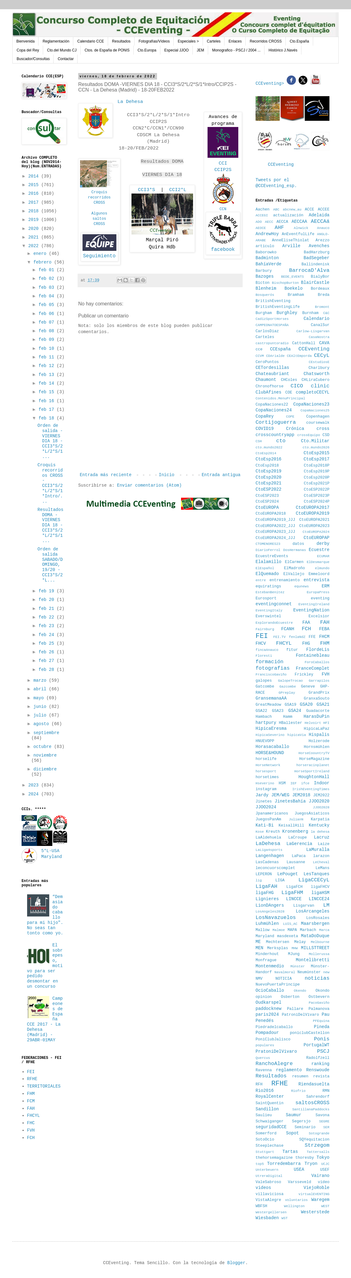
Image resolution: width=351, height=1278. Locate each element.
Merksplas (277, 948)
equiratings (268, 586)
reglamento (289, 1070)
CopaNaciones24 (274, 410)
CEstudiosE (319, 362)
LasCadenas (267, 862)
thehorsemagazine (274, 1158)
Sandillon (267, 1109)
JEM (200, 50)
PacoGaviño (319, 1003)
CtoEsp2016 (268, 459)
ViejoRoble (316, 1187)
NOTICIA (284, 979)
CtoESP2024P (316, 502)
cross (323, 428)
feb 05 (47, 304)
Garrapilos (319, 681)
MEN (259, 947)
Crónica (295, 428)
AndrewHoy (267, 233)
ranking (320, 1063)
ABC (276, 209)
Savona (322, 1115)
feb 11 (47, 357)
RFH (259, 1084)
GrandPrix (319, 693)
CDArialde (275, 356)
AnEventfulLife (298, 234)
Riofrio (298, 1091)
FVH (31, 1130)
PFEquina (321, 1021)
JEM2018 (301, 795)
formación (270, 662)
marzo (41, 680)
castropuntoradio (272, 343)
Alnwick (301, 228)
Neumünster (309, 972)
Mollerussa (319, 954)
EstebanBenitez (270, 592)
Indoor (321, 783)
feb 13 (47, 374)
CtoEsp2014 (266, 453)
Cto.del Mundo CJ (62, 50)
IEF (293, 783)
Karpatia (320, 819)
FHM (31, 1093)
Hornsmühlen (316, 747)
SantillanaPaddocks (310, 1109)
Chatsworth (316, 373)
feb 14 (47, 383)
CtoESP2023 (267, 496)
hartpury (266, 722)
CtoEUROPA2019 (312, 513)
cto (280, 441)
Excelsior (319, 616)
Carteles (214, 41)
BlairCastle (315, 282)
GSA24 (294, 710)
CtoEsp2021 (268, 483)
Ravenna (264, 1070)
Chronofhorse (270, 386)
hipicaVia (296, 735)
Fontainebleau (312, 655)
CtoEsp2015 (316, 453)
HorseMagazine (314, 759)
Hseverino (265, 783)
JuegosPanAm (268, 819)
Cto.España (299, 41)
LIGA (279, 880)
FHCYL (33, 1115)
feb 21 (47, 608)
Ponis (321, 1039)
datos (298, 544)
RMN (325, 1091)
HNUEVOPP (265, 741)
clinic (320, 386)
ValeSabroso (268, 1182)
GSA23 (278, 711)
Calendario (316, 318)
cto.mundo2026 (316, 447)
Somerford (266, 1133)
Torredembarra (284, 1163)
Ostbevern (319, 997)
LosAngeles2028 (270, 911)
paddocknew (268, 1008)
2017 (34, 202)
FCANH (287, 629)
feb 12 (47, 365)
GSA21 (323, 704)
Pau (325, 1014)
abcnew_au (292, 209)
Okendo (300, 991)
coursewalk (317, 423)
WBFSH (261, 1206)
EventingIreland (313, 604)
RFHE (32, 1078)
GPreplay (287, 693)
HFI (326, 723)
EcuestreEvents (272, 556)
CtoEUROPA (267, 507)
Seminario (305, 1127)
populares (265, 1045)
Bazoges (265, 276)
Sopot (292, 1133)
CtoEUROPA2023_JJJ (275, 532)
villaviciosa (270, 1194)
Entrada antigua (221, 474)
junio (41, 706)
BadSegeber (316, 257)
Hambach (264, 717)
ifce (305, 783)
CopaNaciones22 (272, 404)
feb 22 (47, 617)
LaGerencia (299, 843)
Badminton (267, 257)
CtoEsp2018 (267, 465)
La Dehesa (130, 101)
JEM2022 (321, 795)
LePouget (287, 874)
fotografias (273, 668)
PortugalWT (316, 1045)
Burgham (264, 313)
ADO (259, 222)
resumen (300, 1076)
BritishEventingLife (278, 307)
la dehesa (320, 832)
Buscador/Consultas (33, 59)
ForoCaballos (317, 662)
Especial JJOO (176, 50)
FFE (312, 637)
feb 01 (47, 269)
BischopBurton (285, 283)
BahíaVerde (268, 264)
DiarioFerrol (268, 550)
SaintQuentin (270, 1103)
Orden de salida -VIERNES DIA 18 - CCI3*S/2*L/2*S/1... (50, 441)
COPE (290, 417)
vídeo (323, 1182)
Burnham (310, 313)
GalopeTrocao (290, 681)
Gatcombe (265, 686)
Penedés (265, 1020)
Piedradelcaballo (274, 1027)
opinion (264, 997)
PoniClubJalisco (273, 1039)
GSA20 (306, 704)
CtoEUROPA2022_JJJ (275, 526)
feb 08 (47, 331)
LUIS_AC (290, 924)
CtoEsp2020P (316, 478)
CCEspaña (280, 349)
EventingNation (311, 610)
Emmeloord (319, 574)
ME (258, 941)
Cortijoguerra (276, 422)
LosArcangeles (312, 911)
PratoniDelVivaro (276, 1051)
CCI (223, 163)
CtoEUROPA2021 (314, 520)
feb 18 (47, 418)
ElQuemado (267, 573)
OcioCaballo (270, 990)
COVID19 (265, 428)
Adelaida (319, 215)
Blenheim (266, 288)
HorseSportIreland (311, 771)
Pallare (295, 1009)
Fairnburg (265, 629)
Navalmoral (284, 972)
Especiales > (188, 41)
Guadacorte (317, 711)
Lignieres (267, 898)
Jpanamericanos (272, 813)
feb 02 (47, 278)
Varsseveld (299, 1182)
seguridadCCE (271, 1127)
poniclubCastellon (309, 1033)
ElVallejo (293, 574)
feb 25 (47, 643)
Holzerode (319, 741)
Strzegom (317, 1145)
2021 (34, 237)
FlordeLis (317, 649)
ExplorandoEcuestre (274, 623)
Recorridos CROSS (266, 41)
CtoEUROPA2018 (271, 514)
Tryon (311, 1163)
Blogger (236, 1262)
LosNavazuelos (276, 918)
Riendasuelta (313, 1084)
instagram (266, 789)
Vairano (320, 1175)
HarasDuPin (316, 716)
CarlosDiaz (267, 331)
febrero (43, 262)
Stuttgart (265, 1152)
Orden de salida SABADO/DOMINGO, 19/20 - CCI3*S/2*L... (50, 565)
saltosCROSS (312, 1103)
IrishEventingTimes (310, 789)
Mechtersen (277, 942)
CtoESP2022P (316, 490)
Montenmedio (270, 966)
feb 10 (47, 348)
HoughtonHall (313, 776)
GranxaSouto (316, 698)
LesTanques (316, 874)
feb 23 (47, 625)
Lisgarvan (303, 906)
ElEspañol (265, 568)
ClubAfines (268, 392)
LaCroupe (297, 837)
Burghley (286, 312)
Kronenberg (295, 831)
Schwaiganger (270, 1121)
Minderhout (267, 954)
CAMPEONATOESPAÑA (272, 325)
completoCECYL (312, 392)
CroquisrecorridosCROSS (99, 197)
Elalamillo (268, 561)
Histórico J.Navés (282, 50)
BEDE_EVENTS (292, 277)
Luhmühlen (267, 923)
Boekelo (293, 288)
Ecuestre (319, 549)
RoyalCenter (270, 1096)
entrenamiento (284, 580)
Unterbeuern (267, 1170)
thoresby (304, 1158)
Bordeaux (320, 289)
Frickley (304, 674)
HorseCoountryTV (313, 753)
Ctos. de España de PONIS (107, 50)
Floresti (264, 656)
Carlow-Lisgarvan (313, 331)
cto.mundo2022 (269, 447)
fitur (292, 650)
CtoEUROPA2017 (312, 507)
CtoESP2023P (316, 496)
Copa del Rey (28, 50)
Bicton (262, 283)
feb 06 (47, 313)
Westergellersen (271, 1212)
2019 (34, 219)
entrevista (316, 580)
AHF (279, 228)
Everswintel (268, 616)
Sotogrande (319, 1133)
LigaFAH (266, 886)
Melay (300, 942)
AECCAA (299, 221)
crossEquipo (308, 435)
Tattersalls (318, 1152)
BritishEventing (273, 301)
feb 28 (47, 669)
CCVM (260, 356)
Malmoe (278, 930)
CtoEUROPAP (316, 537)
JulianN (296, 819)
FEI (31, 1071)
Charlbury (319, 368)
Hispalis (319, 734)
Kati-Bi (265, 825)
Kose (260, 832)
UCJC (325, 1164)
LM (326, 905)
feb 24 (47, 634)
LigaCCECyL (313, 880)
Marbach (308, 930)
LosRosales (317, 918)
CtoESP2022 (268, 489)
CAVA (324, 343)
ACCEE (323, 209)
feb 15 (47, 392)
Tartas (290, 1151)
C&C (326, 313)
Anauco (323, 228)
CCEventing (281, 164)
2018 (34, 211)
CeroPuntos (267, 362)
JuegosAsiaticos (312, 813)
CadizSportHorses (272, 319)
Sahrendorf (317, 1097)
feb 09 (47, 339)
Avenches (319, 245)
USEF (324, 1170)
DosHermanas (294, 550)
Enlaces (235, 41)
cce (259, 349)
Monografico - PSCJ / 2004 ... (236, 50)
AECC (269, 222)
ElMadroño (294, 568)
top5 (260, 1164)
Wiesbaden (267, 1217)
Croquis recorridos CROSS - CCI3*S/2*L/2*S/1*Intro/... (50, 483)
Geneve (308, 686)
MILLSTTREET (315, 947)
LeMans (322, 868)
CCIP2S (222, 170)
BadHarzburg (316, 252)
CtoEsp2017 (316, 459)
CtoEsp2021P (316, 483)
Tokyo (323, 1157)
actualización (288, 215)
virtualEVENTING (313, 1194)
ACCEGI (262, 215)
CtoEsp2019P (316, 471)
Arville (291, 245)
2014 (34, 176)
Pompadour (267, 1032)
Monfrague (266, 960)
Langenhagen (270, 855)
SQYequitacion (314, 1139)
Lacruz (321, 837)
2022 (34, 245)
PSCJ (323, 1051)
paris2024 (267, 1014)
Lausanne (296, 862)
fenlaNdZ (297, 637)
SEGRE (324, 1121)
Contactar (66, 59)
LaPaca (299, 856)
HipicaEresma (271, 728)
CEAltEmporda (299, 356)
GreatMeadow (268, 705)
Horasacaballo (272, 746)
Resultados (121, 41)
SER (326, 1127)
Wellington (294, 1206)
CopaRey (265, 416)
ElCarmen (294, 562)
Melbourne (320, 942)
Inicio (166, 474)
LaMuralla (317, 849)
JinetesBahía (290, 801)
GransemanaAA (271, 698)
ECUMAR (323, 556)
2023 (34, 785)
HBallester (290, 723)
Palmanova (319, 1009)
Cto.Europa (147, 50)
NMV (259, 979)
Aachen (262, 209)
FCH (31, 1137)
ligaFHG (265, 892)
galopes (264, 681)
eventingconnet (274, 604)
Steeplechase (270, 1146)
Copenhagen (317, 416)
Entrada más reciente (105, 474)
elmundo (322, 568)
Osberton (290, 997)
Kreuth (273, 832)
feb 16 (47, 400)
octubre (43, 746)
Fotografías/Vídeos (154, 41)
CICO (297, 386)
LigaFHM (292, 893)
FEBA (324, 629)
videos (263, 1187)
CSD (325, 435)
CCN (223, 209)
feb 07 (47, 322)
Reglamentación (55, 41)
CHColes (289, 380)
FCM (31, 1101)
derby (323, 543)
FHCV (261, 643)
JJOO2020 (319, 801)
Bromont (322, 307)
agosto (42, 723)
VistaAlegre (268, 1200)
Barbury (264, 271)
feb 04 (47, 296)
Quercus (263, 1058)
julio (41, 715)
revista (321, 1076)
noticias (317, 978)
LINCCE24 (319, 898)
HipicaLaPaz (316, 729)
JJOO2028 (321, 807)
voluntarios (296, 1200)
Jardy (262, 795)
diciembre (45, 769)
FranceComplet (312, 668)
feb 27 (47, 660)
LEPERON (264, 874)
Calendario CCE (90, 41)
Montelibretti (312, 959)
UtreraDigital (269, 1176)
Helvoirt (313, 723)
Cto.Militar (315, 441)
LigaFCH (294, 887)
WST (284, 1218)
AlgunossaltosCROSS (99, 218)
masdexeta (287, 936)
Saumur (293, 1115)
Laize (323, 844)
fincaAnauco (267, 650)
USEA (299, 1169)
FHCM (324, 636)
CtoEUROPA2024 (316, 532)
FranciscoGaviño (271, 674)
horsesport (266, 771)
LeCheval (321, 862)
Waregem (320, 1199)
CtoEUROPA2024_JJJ (275, 538)
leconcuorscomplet (275, 868)
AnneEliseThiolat (290, 240)
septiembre (46, 732)
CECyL (321, 355)
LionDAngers (270, 905)
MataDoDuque (315, 935)
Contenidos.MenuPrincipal (280, 398)
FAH (31, 1108)
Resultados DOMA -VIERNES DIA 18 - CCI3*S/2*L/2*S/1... (50, 525)
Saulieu (264, 1115)
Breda (323, 295)
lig (259, 880)
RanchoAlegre (274, 1064)
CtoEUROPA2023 (314, 526)
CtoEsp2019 (268, 471)
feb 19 (47, 591)
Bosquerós (265, 295)
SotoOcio (265, 1139)
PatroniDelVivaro (300, 1015)
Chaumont (266, 379)
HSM (282, 783)
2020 (34, 228)
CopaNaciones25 (315, 410)
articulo (265, 246)
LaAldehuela (268, 837)
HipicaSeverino (270, 735)
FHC (31, 1123)
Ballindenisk (315, 264)
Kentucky (319, 825)
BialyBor (320, 277)
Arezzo (322, 240)
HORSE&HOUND (270, 752)
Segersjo (301, 1121)
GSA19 (291, 705)
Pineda (321, 1026)
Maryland (265, 936)
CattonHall (304, 343)
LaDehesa (268, 844)
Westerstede (315, 1212)
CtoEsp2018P (316, 465)
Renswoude (317, 1070)
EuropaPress (318, 592)
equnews (301, 586)
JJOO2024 (266, 807)
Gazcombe (288, 686)
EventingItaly (269, 610)
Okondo (322, 991)
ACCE (309, 209)
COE (288, 392)
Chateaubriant (272, 373)
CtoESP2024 (267, 502)
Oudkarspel (268, 1002)
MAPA (292, 930)
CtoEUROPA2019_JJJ (275, 520)
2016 (34, 193)
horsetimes (267, 777)
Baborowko (266, 252)
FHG (306, 643)
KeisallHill (291, 825)
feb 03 (47, 287)
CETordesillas (272, 367)
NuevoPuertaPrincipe (278, 984)
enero (41, 253)
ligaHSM (320, 892)
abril (41, 689)
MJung (294, 954)
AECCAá (320, 221)
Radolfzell (317, 1058)
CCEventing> (271, 83)
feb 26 (47, 652)
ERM (325, 586)
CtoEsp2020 (268, 477)
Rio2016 (265, 1090)
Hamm (287, 717)
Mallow (262, 930)
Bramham (296, 295)
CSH (259, 441)
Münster (297, 966)
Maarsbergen (315, 923)
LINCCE (293, 898)
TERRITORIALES (44, 1086)
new (326, 972)
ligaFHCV (320, 887)
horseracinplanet (313, 765)
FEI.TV (279, 637)
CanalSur (320, 325)
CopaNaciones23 (311, 404)
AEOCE (261, 228)
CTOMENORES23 (268, 544)
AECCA (282, 222)
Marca (324, 930)
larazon (321, 856)
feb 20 (47, 599)
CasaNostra (319, 337)
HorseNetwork (268, 765)
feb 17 (47, 409)
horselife (266, 759)
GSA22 (261, 711)
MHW (295, 948)
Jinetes (264, 801)
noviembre (45, 755)
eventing (320, 598)
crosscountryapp (275, 434)
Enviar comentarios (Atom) (149, 485)
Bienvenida (25, 41)
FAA (306, 622)
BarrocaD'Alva (309, 270)
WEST (325, 1206)
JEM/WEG (280, 795)
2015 (34, 184)
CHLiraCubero (315, 380)
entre (261, 580)
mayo (39, 698)
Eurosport (266, 598)
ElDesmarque (318, 562)
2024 (34, 794)
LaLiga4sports (269, 850)
